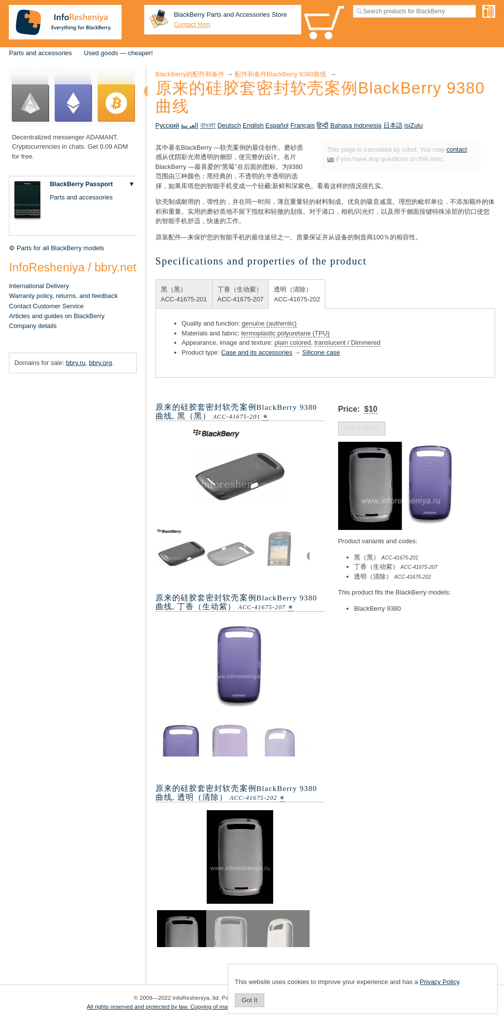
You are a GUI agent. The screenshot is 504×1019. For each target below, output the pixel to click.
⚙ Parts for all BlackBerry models (56, 248)
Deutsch (229, 125)
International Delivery (39, 286)
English (253, 125)
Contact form (192, 24)
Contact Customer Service (46, 306)
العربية (189, 125)
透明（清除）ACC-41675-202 (297, 294)
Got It (249, 1000)
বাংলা (208, 125)
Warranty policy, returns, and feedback (63, 295)
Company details (33, 325)
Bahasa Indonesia (355, 125)
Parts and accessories (40, 53)
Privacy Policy (439, 982)
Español (276, 125)
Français (302, 125)
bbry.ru (76, 362)
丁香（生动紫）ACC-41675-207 (241, 294)
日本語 (393, 125)
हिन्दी (322, 125)
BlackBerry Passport (81, 184)
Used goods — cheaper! (118, 53)
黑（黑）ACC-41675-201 (184, 294)
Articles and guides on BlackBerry (56, 316)
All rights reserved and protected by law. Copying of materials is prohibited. (182, 1006)
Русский (167, 125)
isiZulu (413, 125)
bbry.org (100, 362)
